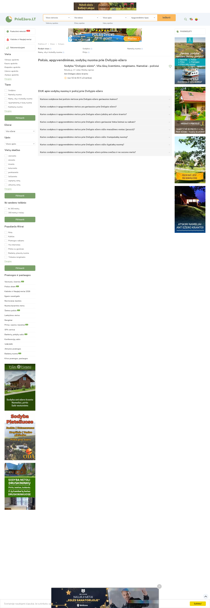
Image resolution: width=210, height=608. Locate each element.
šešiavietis (12, 176)
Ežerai (52, 44)
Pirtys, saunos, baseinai (16, 325)
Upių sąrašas (108, 23)
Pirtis (10, 232)
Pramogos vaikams (16, 240)
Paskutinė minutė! (18, 31)
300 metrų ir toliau (16, 212)
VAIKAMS (9, 344)
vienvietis (12, 156)
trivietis (11, 164)
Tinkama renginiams (16, 257)
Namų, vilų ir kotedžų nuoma (21, 98)
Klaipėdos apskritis (12, 67)
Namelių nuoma (19, 94)
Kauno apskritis (11, 63)
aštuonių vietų (14, 185)
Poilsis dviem (12, 286)
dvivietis (11, 160)
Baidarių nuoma (13, 353)
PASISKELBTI (184, 31)
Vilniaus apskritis (12, 60)
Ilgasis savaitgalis (12, 296)
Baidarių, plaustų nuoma (18, 253)
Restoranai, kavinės (13, 301)
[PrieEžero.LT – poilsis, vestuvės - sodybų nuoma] (20, 19)
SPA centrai (10, 329)
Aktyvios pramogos (13, 349)
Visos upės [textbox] (107, 18)
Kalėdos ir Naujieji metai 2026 (17, 291)
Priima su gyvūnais (16, 249)
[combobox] (57, 18)
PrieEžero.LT (42, 44)
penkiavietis (13, 172)
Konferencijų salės (12, 339)
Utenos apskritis (11, 71)
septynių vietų (14, 180)
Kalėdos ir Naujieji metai (19, 39)
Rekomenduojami (16, 47)
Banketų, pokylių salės (16, 334)
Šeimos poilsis (12, 310)
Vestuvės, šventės (14, 282)
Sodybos (16, 90)
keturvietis (12, 168)
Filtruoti (20, 117)
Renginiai (8, 320)
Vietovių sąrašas (52, 23)
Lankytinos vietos (12, 315)
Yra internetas (14, 245)
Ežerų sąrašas (79, 23)
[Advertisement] (20, 552)
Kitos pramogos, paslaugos (16, 358)
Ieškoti (166, 17)
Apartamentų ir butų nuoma (21, 102)
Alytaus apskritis (12, 75)
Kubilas (11, 236)
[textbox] (57, 18)
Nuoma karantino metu (15, 305)
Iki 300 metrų (13, 208)
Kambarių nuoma (19, 107)
